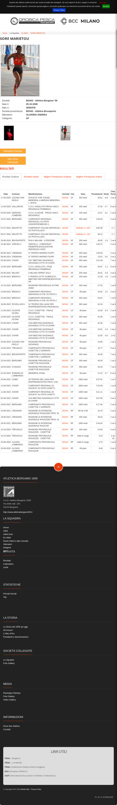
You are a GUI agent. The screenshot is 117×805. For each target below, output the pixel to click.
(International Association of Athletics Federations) (30, 775)
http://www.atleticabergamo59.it (17, 512)
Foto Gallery (9, 663)
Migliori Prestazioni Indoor (89, 176)
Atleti (5, 531)
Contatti (6, 729)
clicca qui (102, 2)
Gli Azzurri (8, 630)
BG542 (65, 285)
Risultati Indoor (31, 176)
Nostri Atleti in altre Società (15, 541)
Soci (5, 551)
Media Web (25, 789)
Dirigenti (7, 547)
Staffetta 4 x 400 (83, 228)
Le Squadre (8, 660)
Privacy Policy (59, 10)
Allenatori (7, 544)
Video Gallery (9, 699)
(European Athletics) (16, 771)
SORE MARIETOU (37, 33)
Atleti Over (8, 534)
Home (4, 33)
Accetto (106, 6)
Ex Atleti (24, 33)
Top (5, 597)
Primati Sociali (9, 593)
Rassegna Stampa (13, 151)
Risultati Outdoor (10, 176)
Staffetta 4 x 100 (83, 234)
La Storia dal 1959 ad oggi (15, 627)
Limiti (5, 567)
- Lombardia (13, 762)
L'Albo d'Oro (9, 633)
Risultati (7, 560)
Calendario (8, 564)
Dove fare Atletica (11, 726)
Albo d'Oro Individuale (13, 161)
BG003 (65, 198)
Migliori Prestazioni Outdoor (57, 176)
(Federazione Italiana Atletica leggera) (25, 767)
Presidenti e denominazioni (15, 637)
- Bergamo (12, 758)
